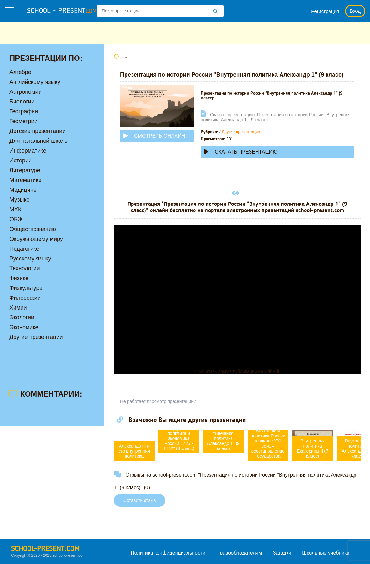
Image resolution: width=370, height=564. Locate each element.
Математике (25, 180)
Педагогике (24, 249)
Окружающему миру (36, 239)
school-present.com (45, 549)
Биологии (21, 101)
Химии (18, 307)
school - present (62, 11)
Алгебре (20, 72)
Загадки (282, 552)
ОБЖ (16, 219)
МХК (15, 209)
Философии (25, 298)
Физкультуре (25, 288)
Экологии (21, 317)
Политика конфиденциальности (168, 552)
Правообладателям (239, 552)
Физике (18, 278)
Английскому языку (34, 82)
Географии (23, 111)
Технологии (24, 268)
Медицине (23, 190)
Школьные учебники (325, 552)
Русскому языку (30, 258)
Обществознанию (32, 229)
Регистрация (325, 11)
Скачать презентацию (241, 151)
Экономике (24, 327)
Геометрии (23, 121)
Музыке (19, 200)
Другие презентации (241, 131)
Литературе (24, 170)
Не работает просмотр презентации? (158, 401)
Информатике (27, 150)
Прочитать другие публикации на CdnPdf (237, 371)
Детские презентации (37, 131)
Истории (20, 160)
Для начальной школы (39, 141)
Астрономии (25, 92)
